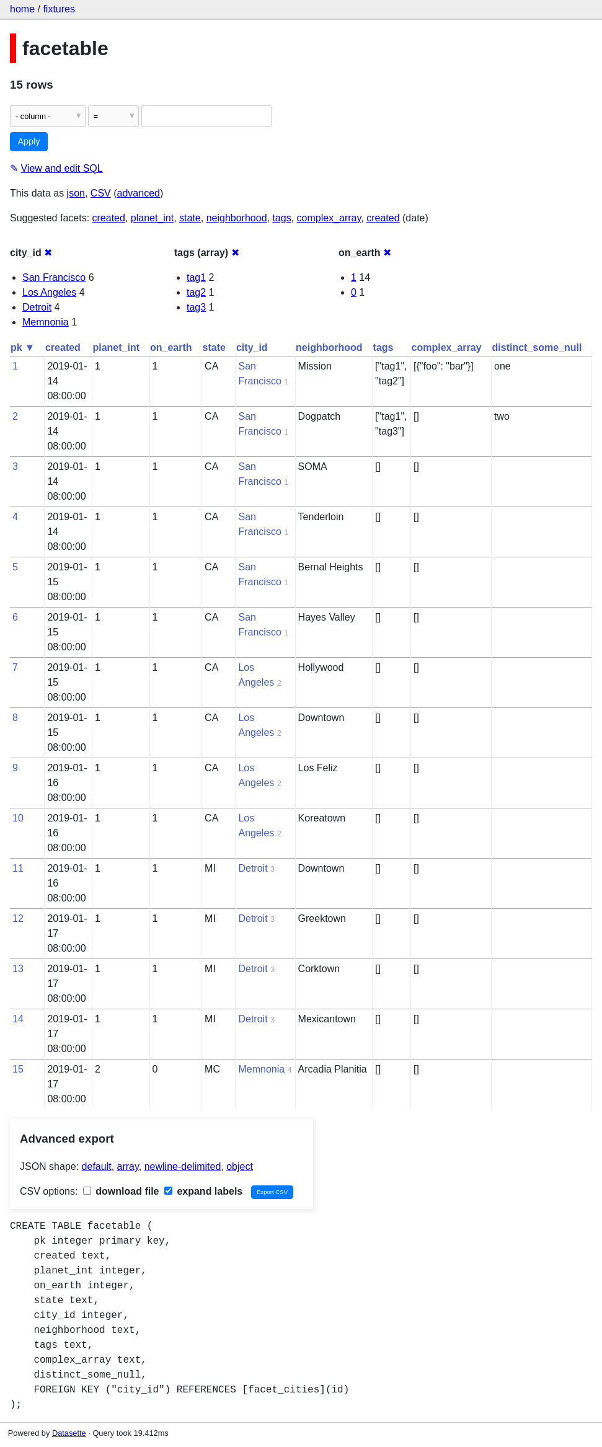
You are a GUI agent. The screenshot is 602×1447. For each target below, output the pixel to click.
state (190, 218)
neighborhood (236, 218)
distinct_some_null (537, 347)
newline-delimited (182, 1166)
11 (18, 868)
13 (18, 968)
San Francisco (54, 277)
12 (18, 918)
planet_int (152, 218)
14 (18, 1019)
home (22, 9)
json (76, 193)
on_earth (171, 347)
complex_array (329, 218)
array (128, 1166)
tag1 (196, 277)
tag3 (196, 307)
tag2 (196, 292)
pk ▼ (23, 347)
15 (18, 1069)
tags (281, 218)
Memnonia (45, 322)
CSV (101, 193)
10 (18, 818)
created (108, 218)
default (97, 1166)
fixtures (59, 9)
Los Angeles (49, 292)
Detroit (36, 307)
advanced (138, 193)
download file (121, 1191)
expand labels (203, 1191)
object (239, 1166)
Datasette (69, 1433)
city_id (252, 347)
